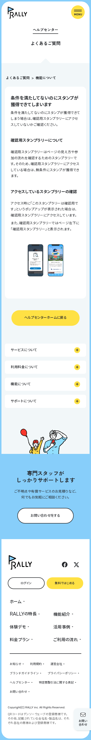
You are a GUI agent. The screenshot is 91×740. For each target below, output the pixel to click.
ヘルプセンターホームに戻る (45, 317)
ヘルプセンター (20, 682)
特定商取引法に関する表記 (56, 682)
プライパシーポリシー (62, 673)
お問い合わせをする (45, 515)
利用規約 (36, 664)
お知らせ (15, 664)
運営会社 (56, 664)
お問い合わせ (18, 691)
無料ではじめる (65, 583)
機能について (46, 77)
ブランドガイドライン (24, 673)
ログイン (26, 583)
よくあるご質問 (18, 77)
